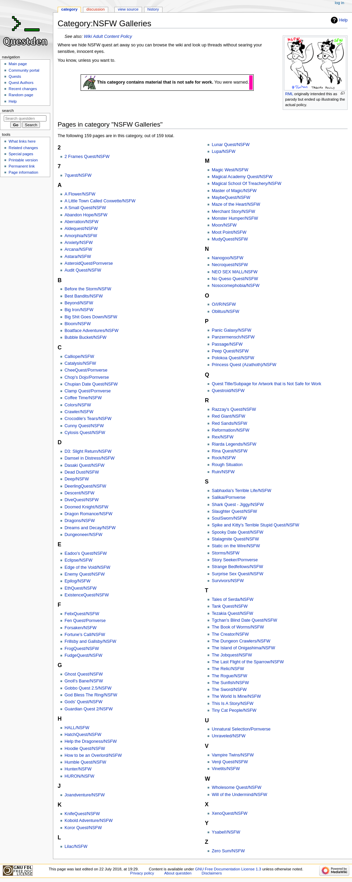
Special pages (21, 154)
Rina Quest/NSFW (229, 451)
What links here (22, 141)
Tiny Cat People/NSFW (234, 710)
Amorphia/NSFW (81, 235)
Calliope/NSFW (79, 356)
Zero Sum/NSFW (228, 851)
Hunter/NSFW (78, 769)
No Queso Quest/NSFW (235, 278)
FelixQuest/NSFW (82, 613)
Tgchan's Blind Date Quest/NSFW (244, 620)
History (153, 9)
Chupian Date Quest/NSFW (91, 384)
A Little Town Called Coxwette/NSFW (100, 201)
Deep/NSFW (77, 479)
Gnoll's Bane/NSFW (84, 681)
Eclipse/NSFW (79, 560)
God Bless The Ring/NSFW (91, 695)
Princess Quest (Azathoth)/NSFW (244, 364)
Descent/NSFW (79, 493)
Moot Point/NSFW (229, 232)
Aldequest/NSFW (81, 228)
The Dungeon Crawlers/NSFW (241, 641)
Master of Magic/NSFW (234, 190)
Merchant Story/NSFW (233, 211)
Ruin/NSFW (223, 471)
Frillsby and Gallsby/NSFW (90, 641)
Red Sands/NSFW (229, 423)
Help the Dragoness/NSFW (91, 741)
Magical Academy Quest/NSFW (242, 176)
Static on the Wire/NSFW (236, 546)
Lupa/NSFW (223, 151)
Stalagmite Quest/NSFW (235, 539)
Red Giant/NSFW (228, 416)
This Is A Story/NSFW (232, 703)
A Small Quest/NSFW (85, 207)
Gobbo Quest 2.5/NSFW (88, 688)
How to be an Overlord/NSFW (93, 755)
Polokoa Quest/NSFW (233, 358)
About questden (178, 873)
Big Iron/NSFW (79, 309)
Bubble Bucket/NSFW (86, 337)
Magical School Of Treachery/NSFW (246, 183)
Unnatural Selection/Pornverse (241, 729)
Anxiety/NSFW (79, 242)
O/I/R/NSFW (224, 304)
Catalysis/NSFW (80, 363)
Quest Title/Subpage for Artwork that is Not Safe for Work (266, 383)
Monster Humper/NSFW (235, 218)
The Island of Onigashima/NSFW (243, 648)
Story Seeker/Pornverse (235, 560)
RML (289, 94)
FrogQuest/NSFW (82, 648)
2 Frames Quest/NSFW (87, 156)
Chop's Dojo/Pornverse (87, 377)
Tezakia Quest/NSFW (232, 613)
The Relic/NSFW (228, 668)
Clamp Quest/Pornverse (88, 391)
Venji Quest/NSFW (230, 762)
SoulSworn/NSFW (229, 518)
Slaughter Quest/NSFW (234, 511)
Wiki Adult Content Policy (108, 36)
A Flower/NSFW (80, 194)
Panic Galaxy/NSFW (231, 330)
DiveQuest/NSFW (82, 499)
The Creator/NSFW (230, 634)
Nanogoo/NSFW (227, 258)
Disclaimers (212, 873)
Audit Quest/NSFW (83, 270)
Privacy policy (142, 873)
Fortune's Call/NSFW (85, 634)
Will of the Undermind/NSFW (239, 794)
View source (128, 9)
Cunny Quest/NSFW (84, 425)
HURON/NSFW (79, 776)
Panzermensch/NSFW (233, 337)
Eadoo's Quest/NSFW (86, 553)
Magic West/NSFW (230, 170)
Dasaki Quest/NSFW (84, 465)
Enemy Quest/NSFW (85, 574)
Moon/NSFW (224, 225)
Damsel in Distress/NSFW (90, 458)
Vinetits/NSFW (226, 768)
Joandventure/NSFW (85, 795)
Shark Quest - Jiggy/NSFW (238, 504)
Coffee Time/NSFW (83, 397)
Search (8, 111)
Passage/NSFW (227, 344)
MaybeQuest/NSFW (231, 197)
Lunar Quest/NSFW (231, 144)
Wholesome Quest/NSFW (236, 787)
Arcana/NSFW (78, 249)
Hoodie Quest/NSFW (85, 748)
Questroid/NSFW (228, 390)
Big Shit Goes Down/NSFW (91, 317)
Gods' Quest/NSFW (83, 701)
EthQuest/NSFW (81, 588)
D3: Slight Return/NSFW (88, 451)
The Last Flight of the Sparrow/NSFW (248, 662)
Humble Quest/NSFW (85, 762)
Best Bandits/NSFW (84, 296)
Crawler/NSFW (79, 411)
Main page (18, 64)
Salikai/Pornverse (228, 497)
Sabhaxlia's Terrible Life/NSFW (241, 490)
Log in (339, 3)
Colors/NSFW (78, 405)
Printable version (23, 160)
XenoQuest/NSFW (229, 813)
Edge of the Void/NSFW (87, 567)
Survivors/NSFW (228, 580)
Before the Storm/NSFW (88, 289)
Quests (15, 76)
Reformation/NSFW (230, 430)
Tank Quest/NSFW (230, 606)
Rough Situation (227, 464)
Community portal (24, 70)
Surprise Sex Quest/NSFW (237, 574)
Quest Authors (21, 83)
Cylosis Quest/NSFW (85, 432)
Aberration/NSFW (81, 221)
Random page (21, 95)
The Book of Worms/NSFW (238, 627)
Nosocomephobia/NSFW (235, 285)
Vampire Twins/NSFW (233, 755)
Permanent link (21, 166)
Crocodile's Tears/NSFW (88, 418)
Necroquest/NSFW (230, 264)
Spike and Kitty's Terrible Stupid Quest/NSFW (255, 525)
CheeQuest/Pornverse (86, 370)
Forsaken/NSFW (81, 627)
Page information (23, 172)
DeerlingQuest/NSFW (85, 486)
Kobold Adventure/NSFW (89, 820)
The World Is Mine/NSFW (236, 696)
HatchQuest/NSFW (83, 734)
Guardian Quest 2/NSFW (89, 709)
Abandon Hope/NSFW (86, 215)
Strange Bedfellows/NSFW (237, 566)
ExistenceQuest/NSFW (87, 595)
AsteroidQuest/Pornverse (89, 263)
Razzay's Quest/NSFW (234, 409)
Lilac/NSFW (76, 846)
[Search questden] (25, 118)
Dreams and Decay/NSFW (90, 527)
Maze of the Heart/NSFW (236, 204)
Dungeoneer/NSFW (83, 534)
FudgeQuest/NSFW (83, 655)
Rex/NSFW (222, 437)
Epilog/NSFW (77, 581)
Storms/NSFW (225, 553)
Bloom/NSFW (78, 323)
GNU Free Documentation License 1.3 (228, 869)
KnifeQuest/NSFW (82, 813)
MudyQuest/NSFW (230, 239)
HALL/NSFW (77, 727)
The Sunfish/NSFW (230, 682)
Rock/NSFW (224, 458)
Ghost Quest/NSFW (84, 674)
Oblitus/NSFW (225, 311)
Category (69, 9)
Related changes (23, 148)
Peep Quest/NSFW (230, 351)
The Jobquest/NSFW (232, 655)
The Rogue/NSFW (229, 676)
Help (343, 20)
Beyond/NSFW (79, 303)
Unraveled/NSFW (228, 736)
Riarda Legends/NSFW (234, 444)
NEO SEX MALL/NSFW (234, 272)
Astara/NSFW (78, 256)
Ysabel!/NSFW (226, 832)
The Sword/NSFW (229, 689)
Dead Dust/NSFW (82, 472)
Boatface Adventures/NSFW (91, 330)
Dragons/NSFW (80, 520)
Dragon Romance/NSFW (88, 513)
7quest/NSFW (78, 175)
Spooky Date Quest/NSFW (237, 532)
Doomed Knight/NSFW (86, 507)
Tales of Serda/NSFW (232, 599)
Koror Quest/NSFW (83, 827)
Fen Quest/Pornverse (85, 620)
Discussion (95, 9)
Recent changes (23, 89)
